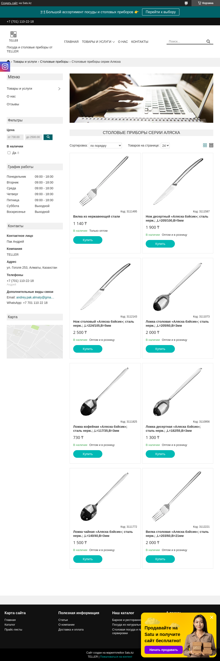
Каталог (9, 624)
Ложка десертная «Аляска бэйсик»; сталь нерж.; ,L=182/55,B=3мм (173, 428)
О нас (123, 41)
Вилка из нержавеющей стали (96, 216)
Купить (88, 240)
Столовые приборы (54, 61)
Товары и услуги (96, 41)
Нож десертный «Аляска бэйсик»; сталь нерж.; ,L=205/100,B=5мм (177, 218)
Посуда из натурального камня (133, 624)
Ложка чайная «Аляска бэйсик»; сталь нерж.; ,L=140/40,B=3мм (103, 534)
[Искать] (208, 41)
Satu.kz (129, 652)
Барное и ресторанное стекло (132, 620)
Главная (71, 41)
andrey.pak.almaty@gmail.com (35, 297)
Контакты (139, 41)
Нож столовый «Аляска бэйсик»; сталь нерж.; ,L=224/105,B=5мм (103, 323)
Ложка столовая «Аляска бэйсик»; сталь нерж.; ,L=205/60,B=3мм (177, 323)
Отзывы (13, 104)
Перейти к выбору (161, 12)
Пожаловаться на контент (116, 656)
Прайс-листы (13, 629)
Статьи (63, 620)
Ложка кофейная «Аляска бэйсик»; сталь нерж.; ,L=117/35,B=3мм (100, 428)
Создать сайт (9, 3)
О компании (66, 624)
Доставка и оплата (71, 629)
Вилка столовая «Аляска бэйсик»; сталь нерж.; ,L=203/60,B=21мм (177, 534)
